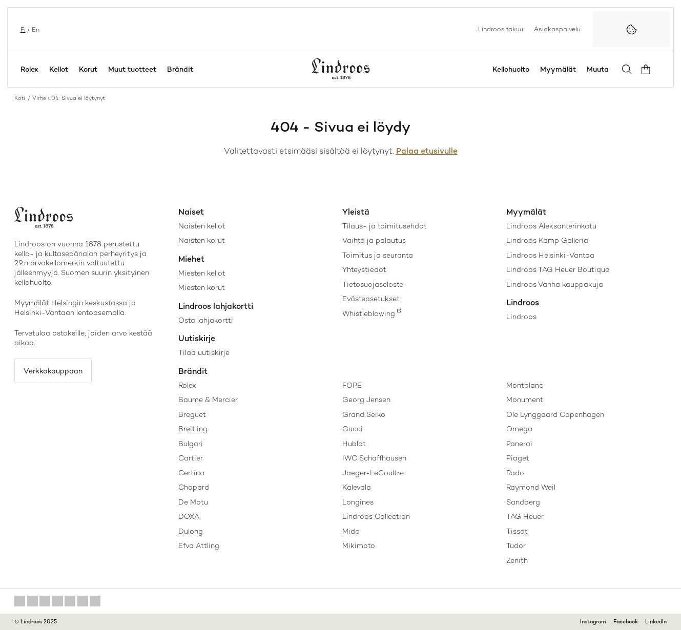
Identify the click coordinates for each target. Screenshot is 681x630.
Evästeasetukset (371, 298)
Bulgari (190, 443)
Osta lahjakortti (205, 320)
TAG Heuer (525, 516)
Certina (191, 472)
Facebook (625, 621)
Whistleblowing (368, 313)
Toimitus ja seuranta (377, 255)
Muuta (601, 69)
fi (22, 29)
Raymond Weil (530, 487)
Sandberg (523, 502)
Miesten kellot (201, 273)
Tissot (517, 531)
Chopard (193, 487)
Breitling (193, 428)
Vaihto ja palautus (374, 240)
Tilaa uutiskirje (204, 352)
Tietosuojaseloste (372, 284)
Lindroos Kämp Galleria (547, 240)
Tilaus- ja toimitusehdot (384, 225)
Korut (88, 69)
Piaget (517, 458)
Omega (519, 428)
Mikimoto (358, 545)
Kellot (58, 69)
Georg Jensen (366, 399)
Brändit (180, 69)
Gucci (352, 428)
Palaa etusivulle (427, 151)
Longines (358, 502)
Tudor (516, 545)
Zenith (517, 560)
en (34, 29)
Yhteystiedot (364, 269)
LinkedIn (656, 621)
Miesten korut (201, 287)
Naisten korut (201, 240)
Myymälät (562, 69)
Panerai (519, 443)
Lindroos (521, 316)
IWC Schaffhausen (374, 458)
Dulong (190, 531)
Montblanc (524, 385)
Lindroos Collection (376, 516)
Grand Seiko (363, 414)
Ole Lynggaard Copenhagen (555, 414)
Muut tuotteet (132, 69)
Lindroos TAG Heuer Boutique (557, 269)
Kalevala (356, 487)
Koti (19, 98)
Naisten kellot (201, 225)
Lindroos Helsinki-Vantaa (550, 255)
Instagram (593, 621)
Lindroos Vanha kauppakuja (554, 284)
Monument (524, 399)
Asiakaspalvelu (557, 29)
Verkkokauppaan (55, 371)
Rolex (29, 69)
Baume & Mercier (208, 399)
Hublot (354, 443)
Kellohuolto (514, 69)
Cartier (190, 458)
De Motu (193, 502)
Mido (351, 531)
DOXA (188, 516)
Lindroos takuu (500, 29)
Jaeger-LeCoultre (373, 472)
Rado (515, 472)
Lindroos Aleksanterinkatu (551, 225)
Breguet (192, 414)
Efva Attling (198, 545)
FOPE (352, 385)
